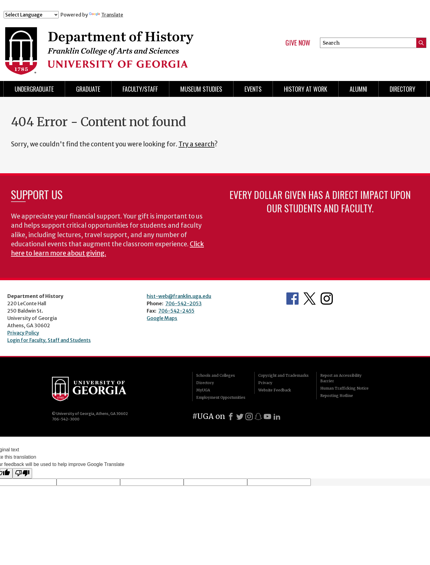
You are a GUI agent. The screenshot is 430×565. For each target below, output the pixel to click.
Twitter (309, 298)
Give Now (297, 43)
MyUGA (203, 390)
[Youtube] (267, 416)
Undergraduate (34, 89)
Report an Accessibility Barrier (341, 378)
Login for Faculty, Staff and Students (49, 340)
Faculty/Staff (140, 89)
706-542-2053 (183, 303)
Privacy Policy (23, 333)
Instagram (327, 298)
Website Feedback (274, 390)
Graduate (88, 89)
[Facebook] (230, 416)
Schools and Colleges (215, 375)
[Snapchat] (258, 416)
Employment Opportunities (220, 397)
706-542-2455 (176, 311)
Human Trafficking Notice (344, 388)
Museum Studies (201, 89)
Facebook (292, 298)
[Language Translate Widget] (31, 14)
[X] (240, 416)
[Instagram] (249, 416)
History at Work (305, 89)
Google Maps (162, 318)
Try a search (196, 144)
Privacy (265, 382)
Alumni (358, 89)
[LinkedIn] (277, 416)
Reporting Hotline (336, 395)
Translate (106, 15)
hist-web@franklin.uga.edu (179, 296)
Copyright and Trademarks (283, 375)
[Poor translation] (22, 473)
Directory (402, 89)
